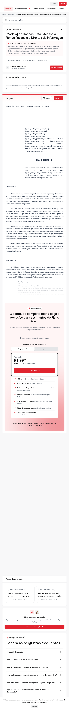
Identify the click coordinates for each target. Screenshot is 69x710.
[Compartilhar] (61, 29)
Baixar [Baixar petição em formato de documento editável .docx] (58, 98)
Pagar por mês (23, 349)
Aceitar (34, 707)
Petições (8, 9)
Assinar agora (34, 370)
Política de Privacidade (38, 702)
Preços (61, 9)
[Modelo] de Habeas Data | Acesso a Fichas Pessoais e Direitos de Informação (41, 14)
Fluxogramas (52, 9)
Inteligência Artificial (23, 9)
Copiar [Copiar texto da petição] (46, 98)
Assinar (62, 4)
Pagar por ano (46, 349)
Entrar (54, 4)
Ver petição (56, 68)
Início (4, 14)
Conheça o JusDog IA (34, 627)
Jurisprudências (39, 9)
